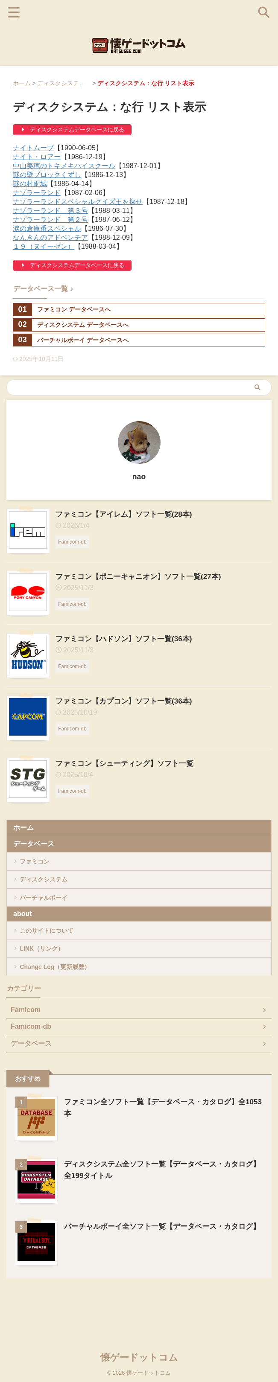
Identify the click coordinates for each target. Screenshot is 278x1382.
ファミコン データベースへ (62, 309)
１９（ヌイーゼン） (43, 246)
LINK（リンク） (47, 976)
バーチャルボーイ (49, 912)
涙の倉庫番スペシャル (47, 228)
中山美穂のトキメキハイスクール (64, 165)
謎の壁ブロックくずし (47, 174)
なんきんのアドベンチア (50, 237)
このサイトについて (53, 952)
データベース (33, 843)
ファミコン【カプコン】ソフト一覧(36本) (128, 701)
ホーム (22, 83)
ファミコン (39, 864)
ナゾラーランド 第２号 (50, 219)
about (22, 932)
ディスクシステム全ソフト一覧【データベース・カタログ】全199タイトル (97, 83)
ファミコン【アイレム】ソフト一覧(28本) (128, 514)
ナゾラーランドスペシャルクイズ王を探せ (78, 201)
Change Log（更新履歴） (62, 1000)
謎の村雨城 (30, 183)
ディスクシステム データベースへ (71, 325)
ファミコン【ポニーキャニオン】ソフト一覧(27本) (143, 576)
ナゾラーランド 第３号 (50, 210)
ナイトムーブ (33, 147)
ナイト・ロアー (37, 156)
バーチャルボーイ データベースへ (71, 340)
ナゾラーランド (37, 192)
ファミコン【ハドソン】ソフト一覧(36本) (128, 638)
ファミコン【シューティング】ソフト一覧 (129, 763)
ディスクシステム (49, 888)
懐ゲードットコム (139, 1354)
